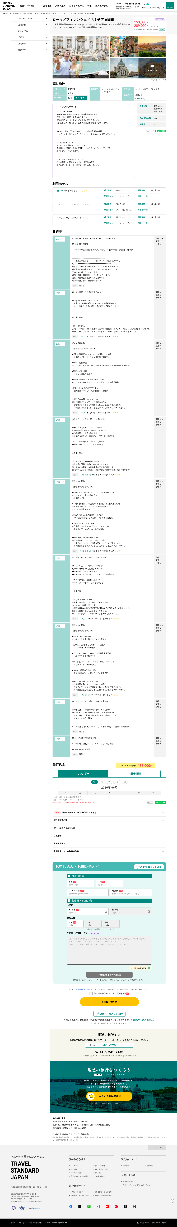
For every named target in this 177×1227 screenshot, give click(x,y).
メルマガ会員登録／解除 (103, 1195)
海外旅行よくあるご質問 (103, 1192)
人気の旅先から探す (101, 1169)
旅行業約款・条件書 (159, 1223)
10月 (124, 782)
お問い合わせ (109, 1002)
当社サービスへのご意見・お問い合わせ (137, 1185)
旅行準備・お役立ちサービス (81, 1195)
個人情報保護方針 (143, 1223)
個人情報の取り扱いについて (87, 989)
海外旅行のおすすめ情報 (79, 1176)
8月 (109, 782)
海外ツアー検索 (100, 1166)
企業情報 (126, 1166)
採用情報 (150, 1166)
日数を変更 (80, 98)
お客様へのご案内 (77, 1192)
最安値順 (136, 773)
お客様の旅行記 (100, 1176)
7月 (102, 782)
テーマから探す (76, 1173)
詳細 (161, 29)
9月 (117, 782)
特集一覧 (98, 1173)
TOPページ (74, 1166)
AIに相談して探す (77, 1169)
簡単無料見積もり (129, 1182)
